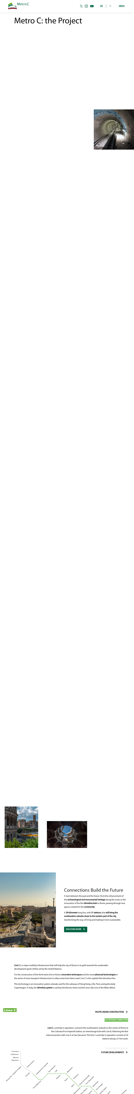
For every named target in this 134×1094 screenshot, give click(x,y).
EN (101, 6)
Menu (122, 6)
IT (110, 6)
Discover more (73, 929)
